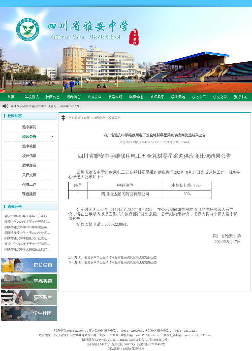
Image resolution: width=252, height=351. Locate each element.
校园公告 (29, 137)
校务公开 (199, 97)
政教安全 (94, 97)
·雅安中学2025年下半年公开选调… (27, 244)
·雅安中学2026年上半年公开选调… (27, 221)
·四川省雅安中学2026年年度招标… (27, 227)
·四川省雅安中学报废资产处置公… (27, 238)
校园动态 (53, 97)
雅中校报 (29, 146)
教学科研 (115, 97)
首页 (10, 97)
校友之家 (220, 97)
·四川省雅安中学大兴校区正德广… (27, 249)
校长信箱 (29, 156)
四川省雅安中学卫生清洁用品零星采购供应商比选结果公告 (117, 262)
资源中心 (241, 97)
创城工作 (29, 184)
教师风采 (157, 97)
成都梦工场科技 (133, 348)
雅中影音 (29, 165)
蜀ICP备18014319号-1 (155, 339)
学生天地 (178, 97)
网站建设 (114, 348)
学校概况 (32, 97)
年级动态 (136, 97)
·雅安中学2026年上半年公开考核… (27, 216)
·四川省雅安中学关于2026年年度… (27, 233)
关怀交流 (29, 175)
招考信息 (74, 97)
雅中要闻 (29, 127)
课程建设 (29, 194)
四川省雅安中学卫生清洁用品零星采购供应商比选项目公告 (117, 257)
